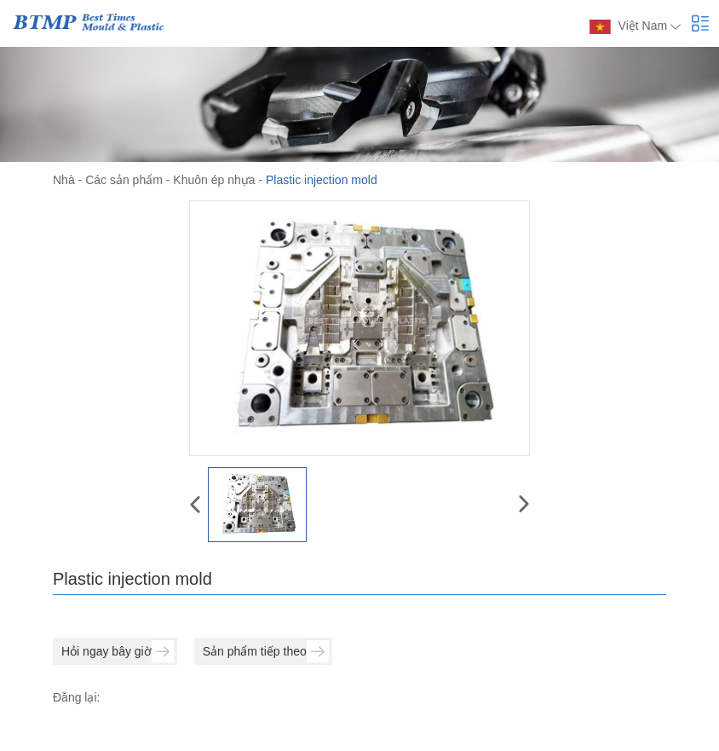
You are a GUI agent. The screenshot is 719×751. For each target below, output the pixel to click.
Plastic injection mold (321, 180)
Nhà (64, 180)
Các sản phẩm (124, 180)
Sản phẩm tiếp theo (266, 651)
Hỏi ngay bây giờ (117, 651)
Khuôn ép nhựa (214, 180)
